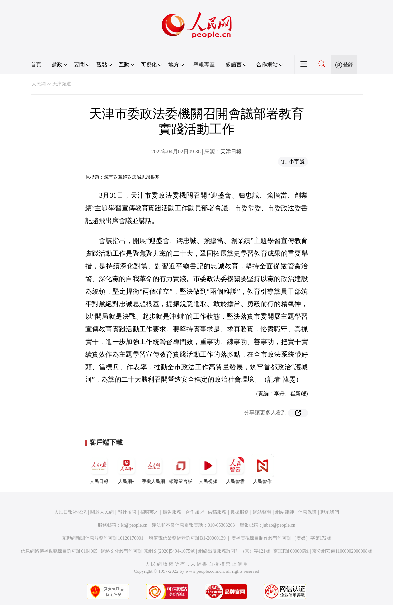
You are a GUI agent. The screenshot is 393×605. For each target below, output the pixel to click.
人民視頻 (208, 469)
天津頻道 (61, 83)
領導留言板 (180, 469)
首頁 (36, 64)
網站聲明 (262, 512)
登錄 (348, 64)
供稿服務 (217, 512)
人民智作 (262, 469)
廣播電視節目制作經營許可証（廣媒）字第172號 (281, 538)
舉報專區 (204, 64)
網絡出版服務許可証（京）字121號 (234, 551)
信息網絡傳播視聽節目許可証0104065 (59, 551)
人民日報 (99, 469)
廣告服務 (172, 512)
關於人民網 (102, 512)
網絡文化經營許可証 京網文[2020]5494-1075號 (148, 551)
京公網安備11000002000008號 (342, 551)
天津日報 (231, 151)
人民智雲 (235, 469)
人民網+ (126, 469)
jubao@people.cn (279, 525)
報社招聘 (127, 512)
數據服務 (239, 512)
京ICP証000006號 (291, 551)
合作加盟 (194, 512)
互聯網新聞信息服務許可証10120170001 (102, 538)
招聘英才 (149, 512)
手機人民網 (153, 469)
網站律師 (284, 512)
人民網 (39, 83)
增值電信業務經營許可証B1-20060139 (187, 538)
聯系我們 (329, 512)
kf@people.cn (134, 525)
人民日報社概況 (70, 512)
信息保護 (307, 512)
